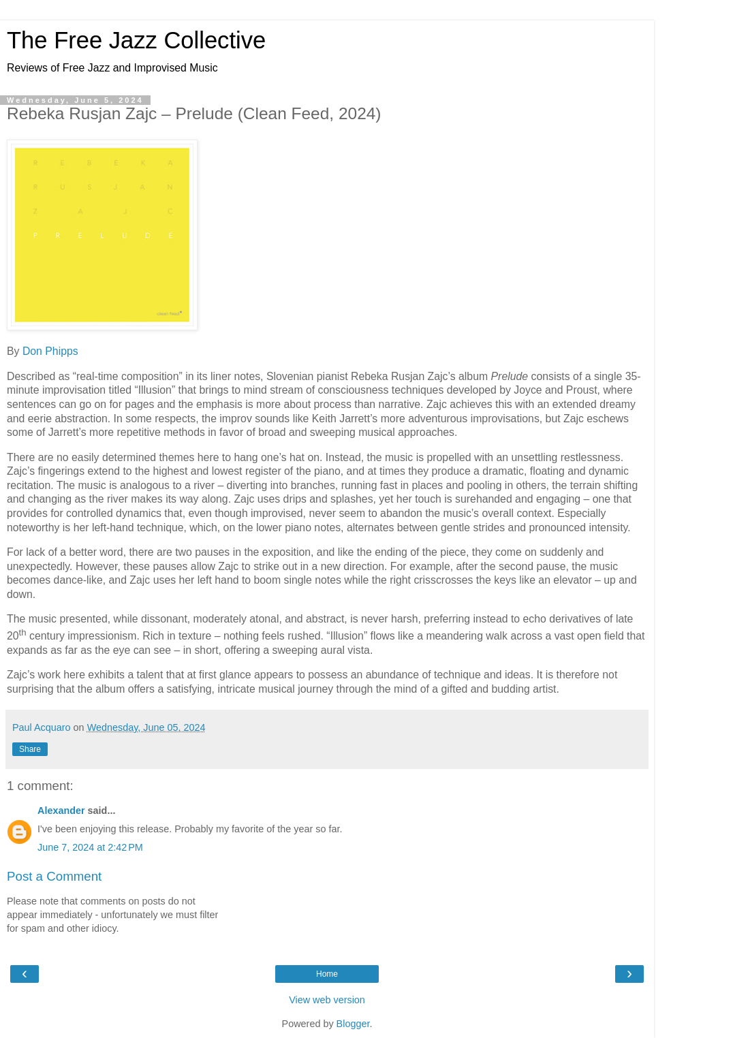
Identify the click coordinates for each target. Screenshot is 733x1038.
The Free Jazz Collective (136, 40)
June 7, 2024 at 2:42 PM (90, 847)
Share (30, 749)
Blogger (353, 1023)
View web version (327, 999)
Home (327, 974)
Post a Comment (54, 876)
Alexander (61, 810)
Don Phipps (50, 351)
